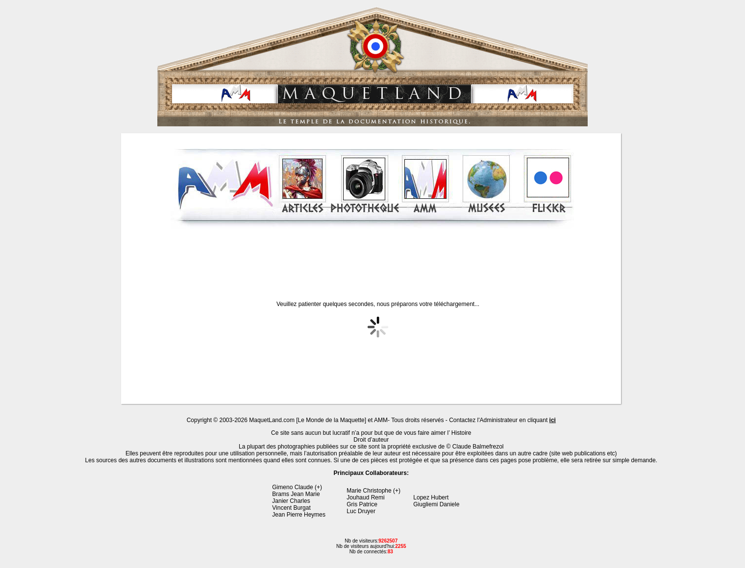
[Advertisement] (372, 257)
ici (552, 420)
